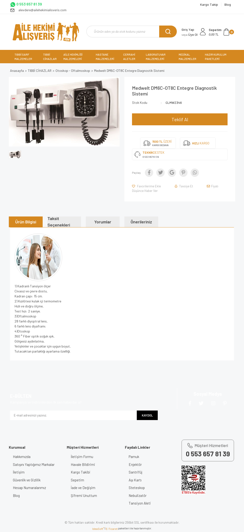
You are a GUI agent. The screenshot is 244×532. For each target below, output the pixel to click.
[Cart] (221, 32)
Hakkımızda (22, 456)
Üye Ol (190, 34)
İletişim (19, 472)
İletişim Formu (82, 456)
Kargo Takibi (81, 472)
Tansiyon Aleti (141, 503)
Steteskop (138, 487)
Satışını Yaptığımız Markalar (34, 464)
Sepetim (78, 480)
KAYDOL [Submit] (147, 415)
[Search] (131, 31)
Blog (17, 495)
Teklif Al (180, 119)
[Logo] (45, 32)
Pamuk (135, 456)
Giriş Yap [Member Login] (188, 29)
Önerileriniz (141, 221)
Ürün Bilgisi (25, 221)
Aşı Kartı (136, 480)
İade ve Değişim (83, 487)
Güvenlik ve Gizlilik (27, 480)
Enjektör (136, 464)
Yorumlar (102, 221)
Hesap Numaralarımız (30, 487)
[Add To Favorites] (147, 186)
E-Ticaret (112, 528)
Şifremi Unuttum (84, 495)
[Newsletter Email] (73, 415)
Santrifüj (136, 472)
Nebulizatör (138, 495)
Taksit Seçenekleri (58, 221)
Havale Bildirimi (83, 464)
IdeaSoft (98, 529)
